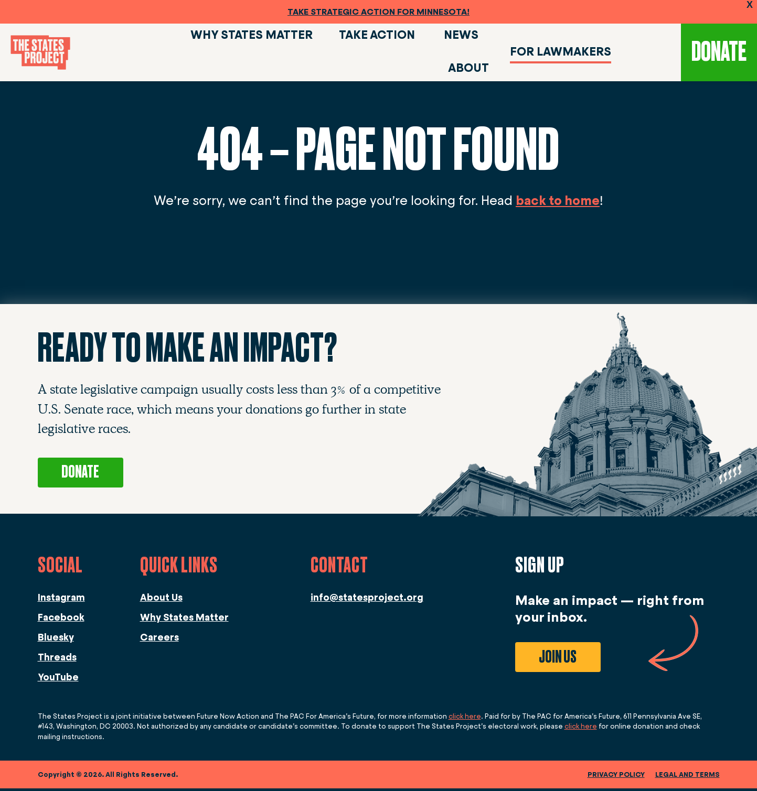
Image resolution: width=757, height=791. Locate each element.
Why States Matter (184, 620)
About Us (161, 600)
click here (465, 718)
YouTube (58, 680)
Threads (57, 660)
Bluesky (56, 640)
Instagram (61, 600)
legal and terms (687, 777)
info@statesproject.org (367, 600)
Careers (159, 640)
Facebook (61, 620)
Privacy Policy (616, 777)
